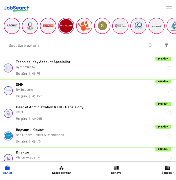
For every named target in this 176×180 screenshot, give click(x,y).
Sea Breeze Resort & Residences (89, 132)
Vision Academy (89, 154)
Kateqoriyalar (61, 169)
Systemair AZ (89, 64)
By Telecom (89, 87)
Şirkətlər (167, 169)
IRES (89, 109)
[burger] (169, 8)
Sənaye (116, 169)
